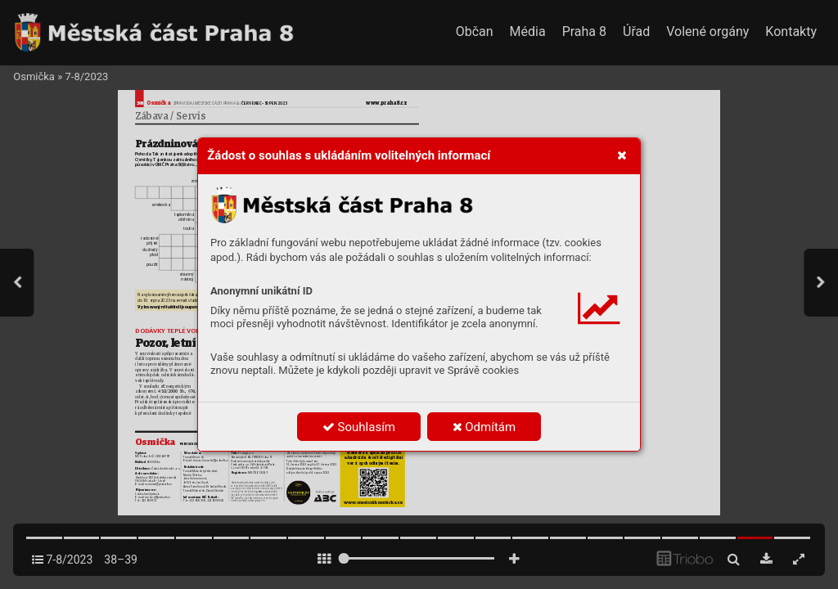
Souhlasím (358, 427)
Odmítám (484, 427)
